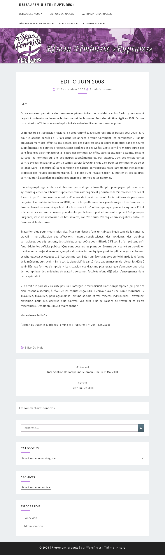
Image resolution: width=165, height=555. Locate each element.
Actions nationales (62, 13)
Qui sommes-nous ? (30, 13)
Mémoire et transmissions (35, 23)
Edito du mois (34, 347)
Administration (33, 526)
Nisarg (121, 547)
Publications (67, 23)
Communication (92, 23)
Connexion (30, 518)
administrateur (101, 89)
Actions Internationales (97, 13)
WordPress (94, 547)
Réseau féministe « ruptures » (47, 4)
